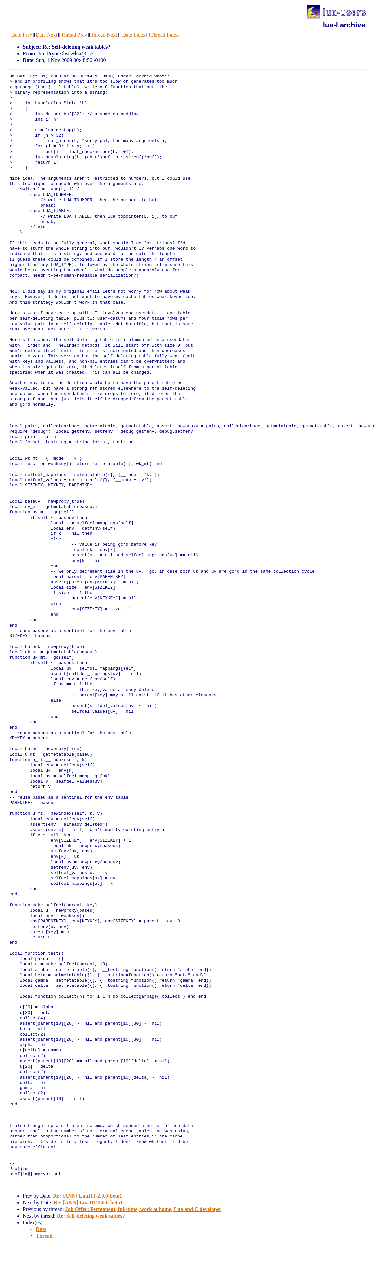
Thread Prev (74, 35)
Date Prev (21, 35)
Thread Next (104, 35)
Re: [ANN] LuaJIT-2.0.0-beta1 (87, 1196)
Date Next (46, 35)
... (88, 53)
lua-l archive (344, 25)
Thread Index (164, 35)
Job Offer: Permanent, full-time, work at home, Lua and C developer (143, 1209)
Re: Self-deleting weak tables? (91, 1216)
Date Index (134, 35)
